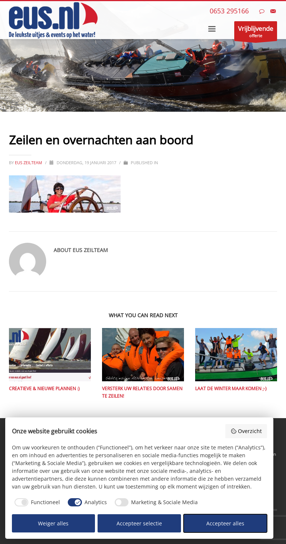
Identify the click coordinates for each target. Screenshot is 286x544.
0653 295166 (229, 10)
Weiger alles (53, 523)
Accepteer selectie (139, 523)
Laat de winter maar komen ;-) (231, 388)
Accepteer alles (225, 523)
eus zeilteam (29, 162)
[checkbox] (36, 502)
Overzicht (246, 431)
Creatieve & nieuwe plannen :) (44, 388)
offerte (255, 32)
